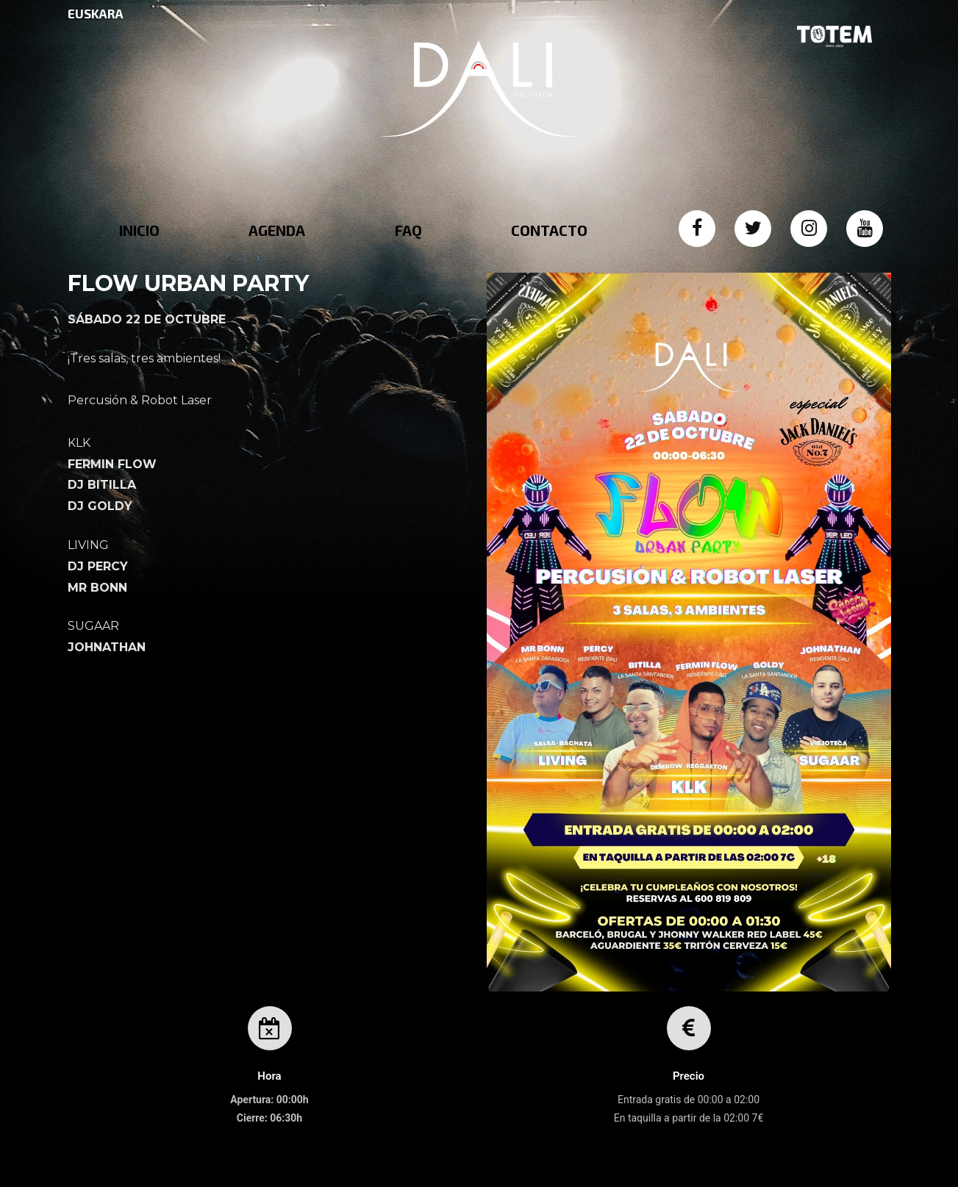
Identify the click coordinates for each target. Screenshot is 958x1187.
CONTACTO (549, 230)
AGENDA (277, 230)
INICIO (139, 230)
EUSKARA (96, 13)
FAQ (408, 230)
